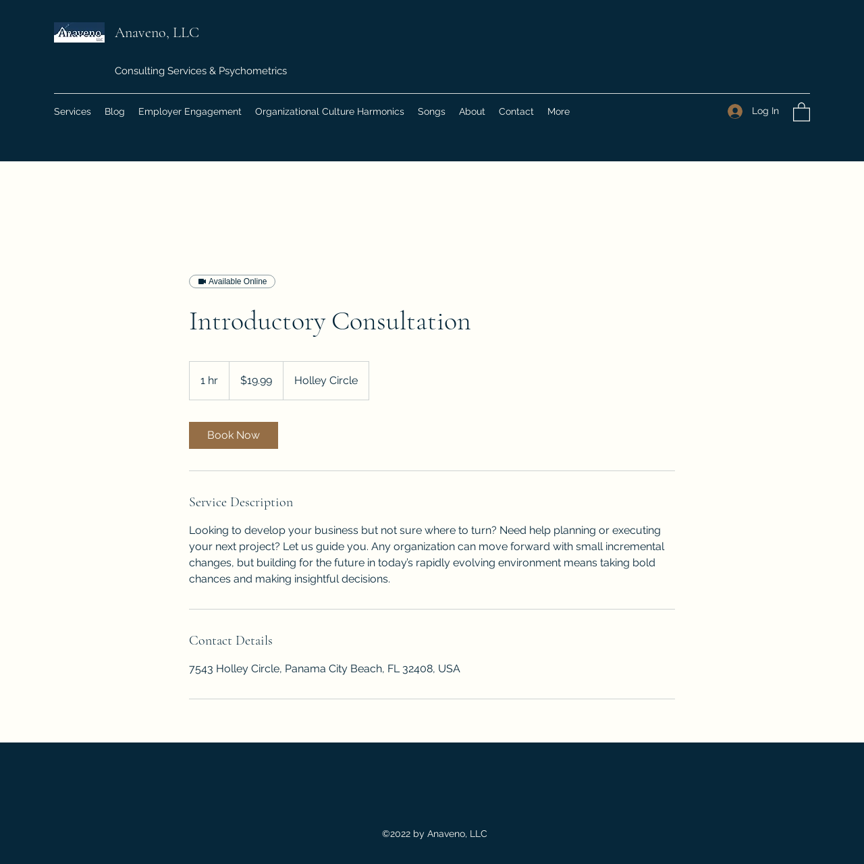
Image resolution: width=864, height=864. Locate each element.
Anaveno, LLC (158, 32)
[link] (233, 435)
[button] (801, 111)
